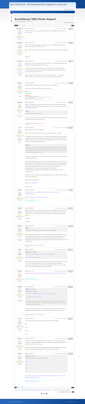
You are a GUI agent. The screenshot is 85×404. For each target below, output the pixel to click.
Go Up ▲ (74, 401)
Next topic (72, 22)
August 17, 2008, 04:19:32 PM (29, 42)
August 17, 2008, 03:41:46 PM (29, 28)
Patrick (19, 249)
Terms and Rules (70, 401)
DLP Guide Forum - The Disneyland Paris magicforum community (38, 4)
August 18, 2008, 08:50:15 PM (29, 208)
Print (73, 25)
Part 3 (26, 330)
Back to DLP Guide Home (69, 9)
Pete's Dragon (20, 61)
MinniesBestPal (19, 28)
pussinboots (19, 338)
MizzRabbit (19, 102)
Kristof (55, 389)
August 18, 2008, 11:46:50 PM (29, 338)
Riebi (20, 127)
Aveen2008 (19, 208)
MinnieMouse (20, 42)
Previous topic (66, 22)
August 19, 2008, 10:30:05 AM (29, 353)
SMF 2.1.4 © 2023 (11, 401)
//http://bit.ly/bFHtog (30, 98)
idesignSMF (21, 401)
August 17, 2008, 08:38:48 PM (29, 127)
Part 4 (26, 334)
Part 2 (26, 327)
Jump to (58, 391)
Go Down (16, 25)
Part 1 (26, 324)
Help (66, 401)
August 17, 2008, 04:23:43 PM (29, 61)
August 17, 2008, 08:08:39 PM (29, 102)
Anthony (58, 389)
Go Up (16, 387)
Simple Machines (16, 401)
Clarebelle (19, 190)
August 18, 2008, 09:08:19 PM (29, 225)
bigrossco (20, 83)
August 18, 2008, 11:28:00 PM (29, 318)
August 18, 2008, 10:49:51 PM (29, 286)
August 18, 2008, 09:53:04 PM (29, 249)
